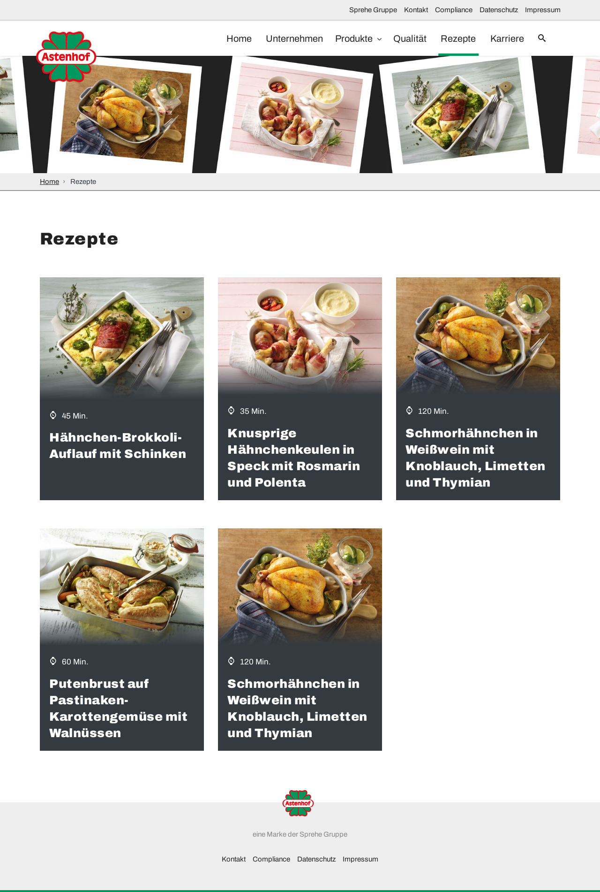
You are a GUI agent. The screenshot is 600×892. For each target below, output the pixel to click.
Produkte (346, 38)
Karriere (503, 38)
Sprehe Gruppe (373, 10)
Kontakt (416, 10)
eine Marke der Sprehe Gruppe (300, 834)
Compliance (453, 10)
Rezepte (452, 38)
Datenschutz (499, 10)
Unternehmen (284, 38)
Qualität (401, 38)
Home (226, 38)
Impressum (543, 10)
